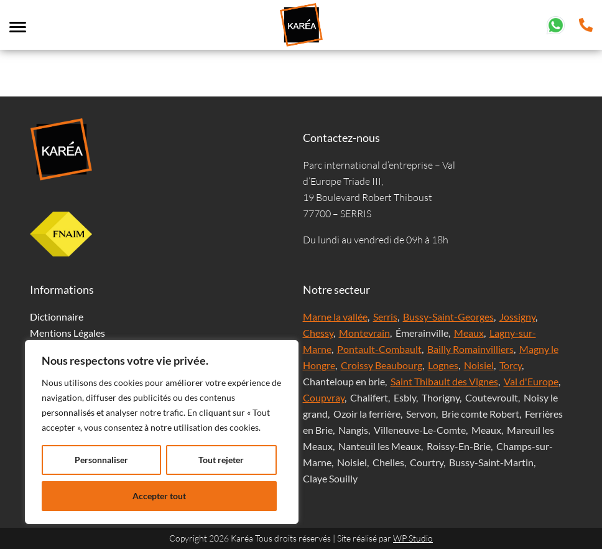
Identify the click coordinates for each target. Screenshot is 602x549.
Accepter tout (159, 495)
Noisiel (479, 365)
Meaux (469, 333)
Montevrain (364, 333)
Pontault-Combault (379, 349)
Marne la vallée (335, 316)
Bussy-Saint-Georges (448, 316)
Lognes (443, 365)
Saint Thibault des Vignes (444, 381)
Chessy (318, 333)
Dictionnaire (56, 316)
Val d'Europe (531, 381)
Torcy (510, 365)
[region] (162, 432)
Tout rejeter (221, 459)
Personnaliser (101, 459)
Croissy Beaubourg (381, 365)
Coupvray (324, 397)
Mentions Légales (67, 333)
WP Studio (413, 538)
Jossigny (517, 316)
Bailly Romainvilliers (470, 349)
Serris (385, 316)
